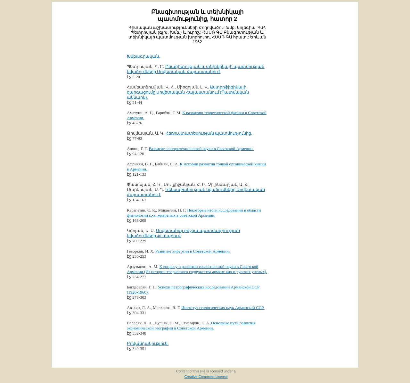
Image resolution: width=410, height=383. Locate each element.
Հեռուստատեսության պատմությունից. (209, 133)
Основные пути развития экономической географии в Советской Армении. (191, 325)
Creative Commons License (205, 377)
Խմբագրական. (143, 56)
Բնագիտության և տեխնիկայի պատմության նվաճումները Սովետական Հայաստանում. (195, 69)
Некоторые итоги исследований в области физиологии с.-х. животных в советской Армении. (194, 213)
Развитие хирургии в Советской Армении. (192, 251)
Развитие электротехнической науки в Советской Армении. (201, 148)
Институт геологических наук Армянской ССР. (222, 307)
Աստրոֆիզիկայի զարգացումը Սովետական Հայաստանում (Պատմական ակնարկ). (188, 92)
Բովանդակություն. (147, 343)
